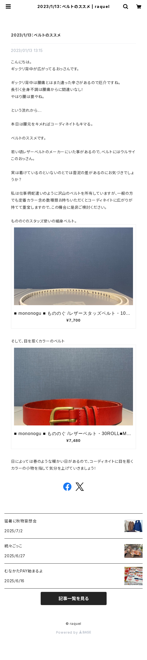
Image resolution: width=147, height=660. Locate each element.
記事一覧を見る (74, 598)
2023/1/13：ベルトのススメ (36, 35)
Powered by (73, 632)
